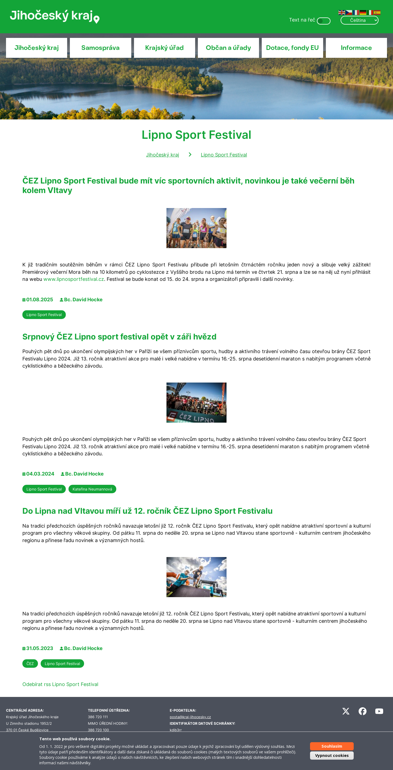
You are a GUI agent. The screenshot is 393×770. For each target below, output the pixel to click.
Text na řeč (302, 20)
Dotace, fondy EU (292, 48)
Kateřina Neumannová (92, 489)
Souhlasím (331, 746)
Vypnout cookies (332, 755)
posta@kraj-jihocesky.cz (190, 717)
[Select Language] (359, 20)
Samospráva (100, 48)
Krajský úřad (164, 48)
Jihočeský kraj (36, 48)
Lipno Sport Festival (224, 155)
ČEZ (30, 663)
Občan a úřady (228, 48)
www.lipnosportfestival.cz (73, 279)
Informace (356, 48)
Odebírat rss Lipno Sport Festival (60, 684)
